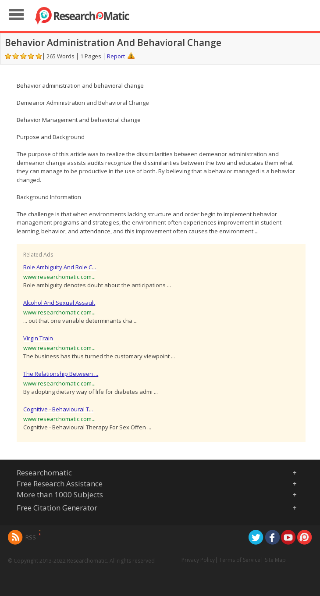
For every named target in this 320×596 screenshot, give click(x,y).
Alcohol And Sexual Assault (59, 303)
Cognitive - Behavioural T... (58, 409)
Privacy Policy (198, 560)
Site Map (275, 560)
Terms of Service (239, 560)
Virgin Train (38, 338)
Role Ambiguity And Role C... (59, 267)
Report (116, 56)
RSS (30, 537)
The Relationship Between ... (60, 374)
